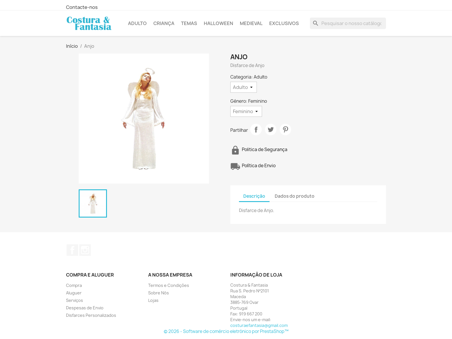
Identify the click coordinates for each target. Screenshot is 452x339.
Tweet (270, 129)
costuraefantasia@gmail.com (259, 325)
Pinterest (285, 129)
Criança (163, 23)
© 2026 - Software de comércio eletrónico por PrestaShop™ (226, 331)
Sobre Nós (158, 293)
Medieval (251, 23)
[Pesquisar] (348, 23)
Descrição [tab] (254, 196)
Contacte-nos (82, 7)
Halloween (218, 23)
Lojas (153, 300)
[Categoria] (243, 87)
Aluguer (74, 293)
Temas (189, 23)
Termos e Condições (168, 285)
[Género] (246, 111)
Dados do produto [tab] (294, 196)
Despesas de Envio (84, 308)
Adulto (137, 23)
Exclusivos (284, 23)
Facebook (72, 250)
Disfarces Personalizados (91, 315)
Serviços (74, 300)
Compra (74, 285)
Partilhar (256, 129)
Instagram (85, 250)
